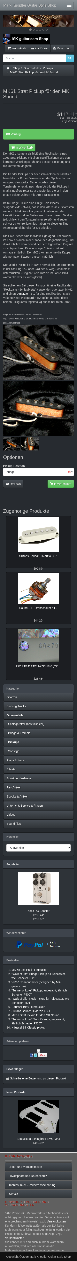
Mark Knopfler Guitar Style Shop (29, 5)
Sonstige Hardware (19, 778)
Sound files (14, 823)
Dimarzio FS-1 (25, 293)
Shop (16, 68)
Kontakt (13, 1194)
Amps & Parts (15, 760)
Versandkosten (56, 1221)
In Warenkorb (22, 147)
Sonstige (13, 751)
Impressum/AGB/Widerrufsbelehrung (31, 1185)
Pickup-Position (14, 466)
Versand (72, 121)
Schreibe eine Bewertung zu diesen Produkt (38, 1078)
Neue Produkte (15, 1092)
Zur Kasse (39, 48)
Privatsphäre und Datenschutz (27, 1176)
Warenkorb (17, 48)
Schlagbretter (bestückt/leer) (25, 724)
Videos (11, 814)
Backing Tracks (16, 706)
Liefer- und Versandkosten (25, 1166)
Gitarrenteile (31, 68)
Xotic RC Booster (38, 911)
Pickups (48, 68)
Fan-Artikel (14, 787)
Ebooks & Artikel (17, 796)
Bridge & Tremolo (18, 733)
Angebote (12, 864)
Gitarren (12, 697)
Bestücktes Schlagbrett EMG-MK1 (38, 1138)
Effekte (11, 769)
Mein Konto (62, 48)
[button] (8, 21)
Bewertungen (14, 1069)
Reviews (13, 484)
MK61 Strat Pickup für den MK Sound (34, 72)
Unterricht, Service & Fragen (25, 805)
